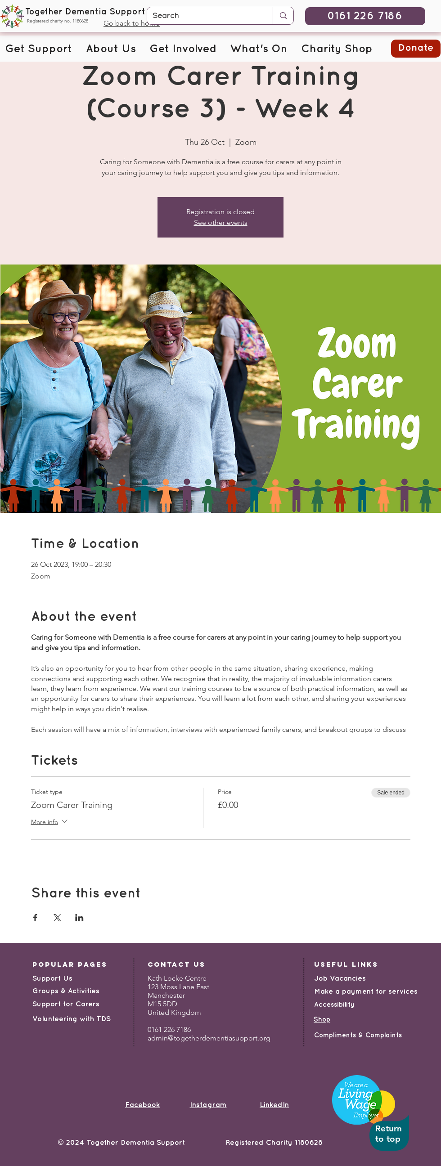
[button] (38, 49)
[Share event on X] (57, 917)
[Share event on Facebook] (35, 917)
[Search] (203, 16)
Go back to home (132, 23)
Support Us (52, 978)
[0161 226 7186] (365, 16)
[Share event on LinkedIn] (79, 917)
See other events (221, 222)
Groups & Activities (65, 991)
